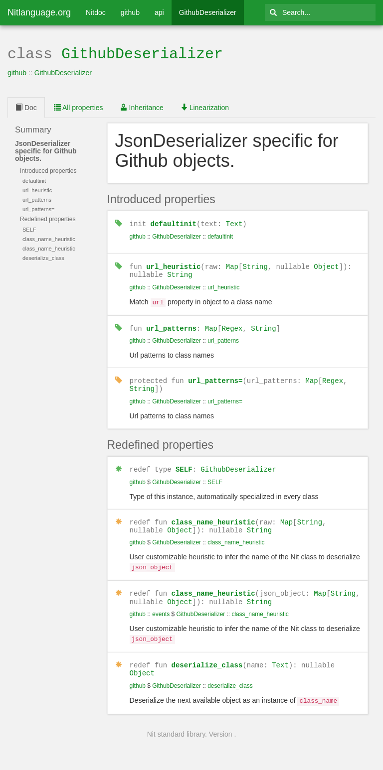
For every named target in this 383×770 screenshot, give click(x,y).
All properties (78, 107)
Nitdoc (96, 12)
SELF (184, 465)
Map (232, 264)
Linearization (205, 107)
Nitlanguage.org (39, 12)
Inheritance (142, 107)
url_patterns (171, 325)
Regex (231, 325)
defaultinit (173, 222)
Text (234, 222)
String (254, 264)
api (159, 12)
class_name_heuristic (213, 517)
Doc (26, 107)
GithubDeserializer (207, 12)
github (130, 12)
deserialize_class (207, 657)
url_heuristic (173, 264)
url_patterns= (215, 377)
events (161, 607)
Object (326, 264)
